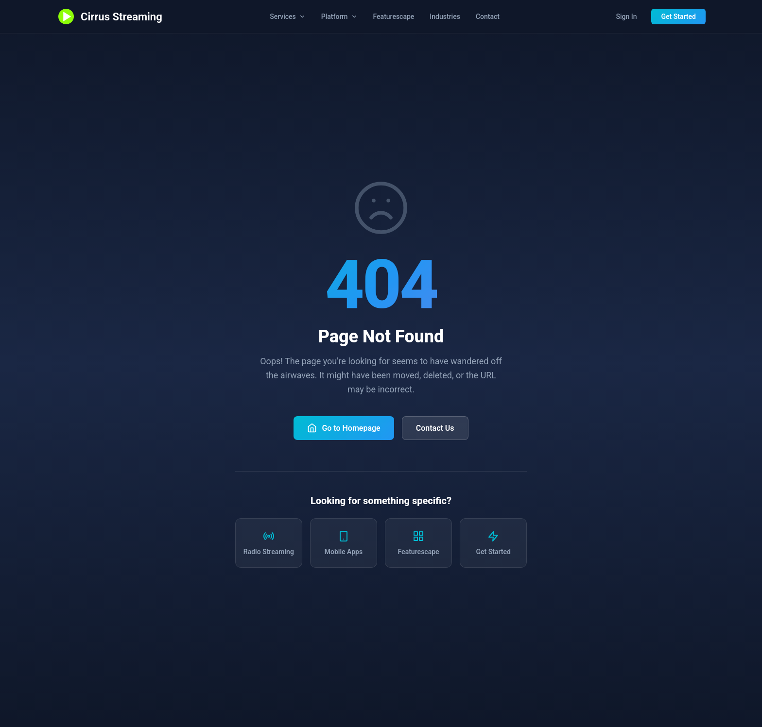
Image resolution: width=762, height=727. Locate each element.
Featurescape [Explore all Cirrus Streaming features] (394, 16)
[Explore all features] (418, 543)
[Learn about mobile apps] (343, 543)
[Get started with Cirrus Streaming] (493, 543)
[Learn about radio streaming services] (268, 543)
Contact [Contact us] (488, 16)
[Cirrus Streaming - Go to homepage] (109, 16)
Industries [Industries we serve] (445, 16)
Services (288, 16)
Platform (339, 16)
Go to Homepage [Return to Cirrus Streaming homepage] (343, 428)
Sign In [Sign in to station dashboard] (626, 16)
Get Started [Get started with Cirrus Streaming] (678, 16)
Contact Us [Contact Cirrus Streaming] (435, 428)
